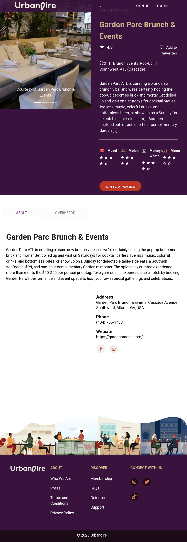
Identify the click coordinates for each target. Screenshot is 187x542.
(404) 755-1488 (109, 322)
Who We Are (60, 478)
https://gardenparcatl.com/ (119, 337)
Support (97, 507)
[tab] (142, 6)
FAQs (94, 488)
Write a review (120, 187)
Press (55, 488)
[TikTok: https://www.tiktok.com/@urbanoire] (134, 497)
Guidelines (99, 498)
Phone (102, 316)
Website (104, 331)
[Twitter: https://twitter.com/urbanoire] (147, 482)
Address (104, 297)
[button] (84, 6)
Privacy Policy (62, 513)
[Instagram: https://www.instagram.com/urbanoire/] (134, 482)
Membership (101, 478)
